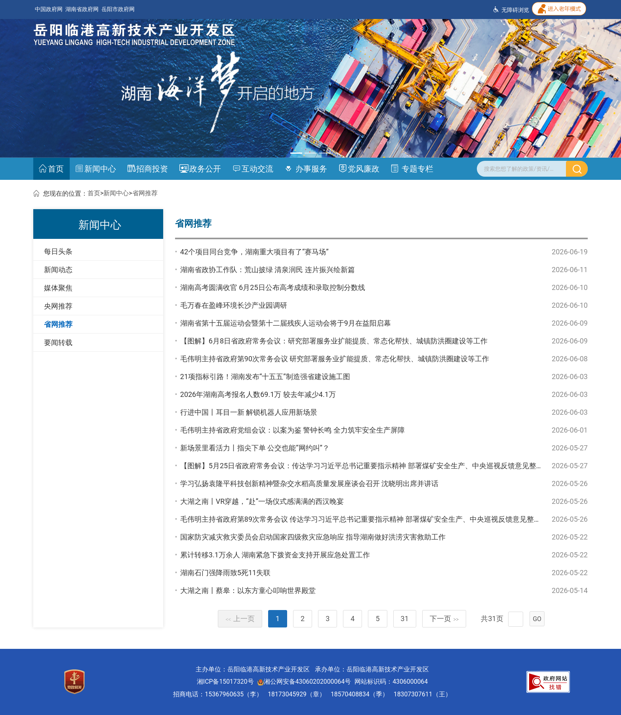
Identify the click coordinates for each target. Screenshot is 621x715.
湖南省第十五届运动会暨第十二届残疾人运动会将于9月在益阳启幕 (285, 323)
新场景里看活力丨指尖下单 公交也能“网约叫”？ (255, 448)
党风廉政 (359, 169)
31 (405, 618)
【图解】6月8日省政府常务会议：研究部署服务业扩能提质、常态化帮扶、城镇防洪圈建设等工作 (334, 341)
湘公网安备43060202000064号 (304, 681)
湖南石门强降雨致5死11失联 (225, 572)
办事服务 (305, 169)
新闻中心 (95, 169)
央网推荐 (58, 306)
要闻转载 (58, 342)
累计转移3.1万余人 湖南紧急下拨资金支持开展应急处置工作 (275, 555)
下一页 (444, 618)
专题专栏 (412, 169)
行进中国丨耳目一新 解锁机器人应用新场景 (248, 412)
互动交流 (252, 169)
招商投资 (148, 169)
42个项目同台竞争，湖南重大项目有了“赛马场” (254, 252)
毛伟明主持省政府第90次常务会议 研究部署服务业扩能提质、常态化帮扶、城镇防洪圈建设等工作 (335, 359)
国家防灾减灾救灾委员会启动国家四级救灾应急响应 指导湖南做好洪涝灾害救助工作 (313, 537)
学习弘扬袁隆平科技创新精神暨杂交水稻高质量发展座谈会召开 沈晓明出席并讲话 (309, 483)
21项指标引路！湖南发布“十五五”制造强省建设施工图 (265, 376)
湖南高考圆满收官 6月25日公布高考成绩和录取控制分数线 (272, 287)
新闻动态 (58, 269)
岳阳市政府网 (118, 9)
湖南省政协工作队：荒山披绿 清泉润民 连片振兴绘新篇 (267, 269)
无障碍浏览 (510, 9)
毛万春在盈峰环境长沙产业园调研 (233, 305)
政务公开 (200, 169)
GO (537, 619)
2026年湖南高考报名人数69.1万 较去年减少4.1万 (258, 394)
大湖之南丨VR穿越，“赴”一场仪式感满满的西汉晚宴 (262, 501)
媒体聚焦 (58, 288)
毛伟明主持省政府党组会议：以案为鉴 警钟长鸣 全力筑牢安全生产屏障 (292, 430)
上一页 (240, 618)
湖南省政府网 (82, 9)
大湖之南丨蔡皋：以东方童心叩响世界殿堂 (248, 590)
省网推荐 (145, 193)
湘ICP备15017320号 (225, 681)
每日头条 (58, 251)
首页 (51, 169)
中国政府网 (49, 9)
